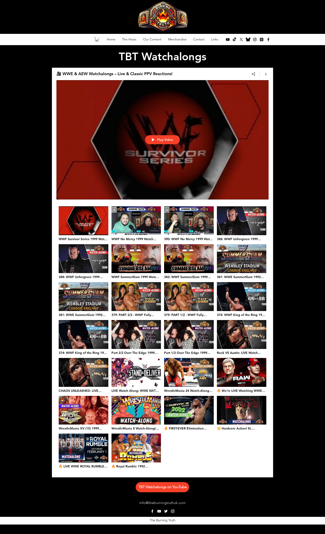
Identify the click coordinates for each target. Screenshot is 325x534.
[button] (97, 39)
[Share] (253, 74)
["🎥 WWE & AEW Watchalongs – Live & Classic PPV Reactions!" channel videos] (162, 338)
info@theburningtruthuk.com (162, 503)
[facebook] (268, 39)
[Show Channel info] (264, 74)
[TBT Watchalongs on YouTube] (162, 487)
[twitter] (241, 39)
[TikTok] (234, 39)
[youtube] (227, 39)
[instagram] (255, 39)
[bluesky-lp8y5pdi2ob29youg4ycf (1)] (248, 39)
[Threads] (261, 39)
